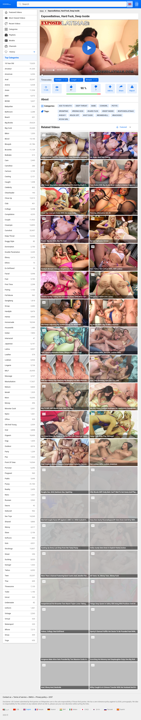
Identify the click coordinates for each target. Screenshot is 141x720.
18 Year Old (20, 63)
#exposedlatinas (126, 111)
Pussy (20, 484)
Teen (20, 575)
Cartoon (20, 171)
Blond (20, 139)
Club (20, 203)
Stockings (20, 548)
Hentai (20, 317)
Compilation (20, 214)
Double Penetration (20, 252)
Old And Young (20, 424)
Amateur (20, 69)
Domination (20, 247)
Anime (20, 85)
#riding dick (77, 111)
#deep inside (108, 111)
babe (93, 106)
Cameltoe (20, 166)
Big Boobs (20, 123)
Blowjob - (91, 80)
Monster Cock (20, 408)
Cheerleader (20, 193)
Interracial (20, 338)
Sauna (20, 505)
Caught (20, 182)
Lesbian (20, 360)
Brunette (20, 149)
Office (20, 419)
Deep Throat (20, 236)
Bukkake (20, 155)
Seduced (20, 511)
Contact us (7, 697)
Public (20, 478)
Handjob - (61, 80)
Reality (20, 489)
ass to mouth (65, 106)
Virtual (20, 619)
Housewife (20, 327)
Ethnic (20, 263)
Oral (20, 430)
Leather (20, 354)
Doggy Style (20, 241)
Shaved (20, 521)
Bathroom (20, 112)
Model (20, 392)
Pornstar (20, 468)
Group (20, 306)
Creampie (20, 225)
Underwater (20, 602)
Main (42, 11)
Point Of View (20, 462)
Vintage (20, 613)
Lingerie (20, 365)
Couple (20, 220)
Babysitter (20, 106)
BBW (20, 96)
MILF (20, 370)
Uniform (20, 608)
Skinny (20, 527)
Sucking (20, 559)
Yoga (20, 640)
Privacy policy (41, 697)
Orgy (20, 441)
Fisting (20, 290)
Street (20, 554)
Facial (20, 273)
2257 (51, 697)
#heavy (62, 115)
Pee (20, 457)
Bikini (20, 133)
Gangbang (20, 300)
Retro (20, 495)
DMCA (31, 697)
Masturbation (20, 381)
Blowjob (20, 144)
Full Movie (20, 295)
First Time (20, 284)
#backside (117, 115)
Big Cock (20, 128)
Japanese (20, 344)
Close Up (20, 198)
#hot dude (88, 115)
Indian (20, 333)
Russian (20, 500)
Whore (20, 629)
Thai (20, 581)
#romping (63, 111)
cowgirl (104, 106)
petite (115, 106)
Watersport (20, 624)
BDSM (20, 101)
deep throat (81, 106)
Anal (20, 79)
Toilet (20, 592)
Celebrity (20, 187)
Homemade (20, 322)
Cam (20, 160)
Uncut (20, 597)
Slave (20, 532)
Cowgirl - (76, 80)
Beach (20, 117)
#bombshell (102, 115)
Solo (20, 543)
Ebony (20, 257)
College (20, 209)
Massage (20, 376)
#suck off (74, 115)
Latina (20, 349)
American (20, 74)
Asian (20, 90)
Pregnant (20, 473)
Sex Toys (20, 516)
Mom (20, 397)
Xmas (20, 635)
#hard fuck (93, 111)
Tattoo (20, 570)
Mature (20, 387)
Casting (20, 176)
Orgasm (20, 435)
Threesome (20, 586)
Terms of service (20, 697)
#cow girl (63, 119)
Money (20, 403)
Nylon (20, 414)
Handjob (20, 311)
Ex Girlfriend (20, 268)
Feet (20, 279)
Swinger (20, 565)
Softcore (20, 538)
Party (20, 451)
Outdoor (20, 446)
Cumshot (20, 230)
